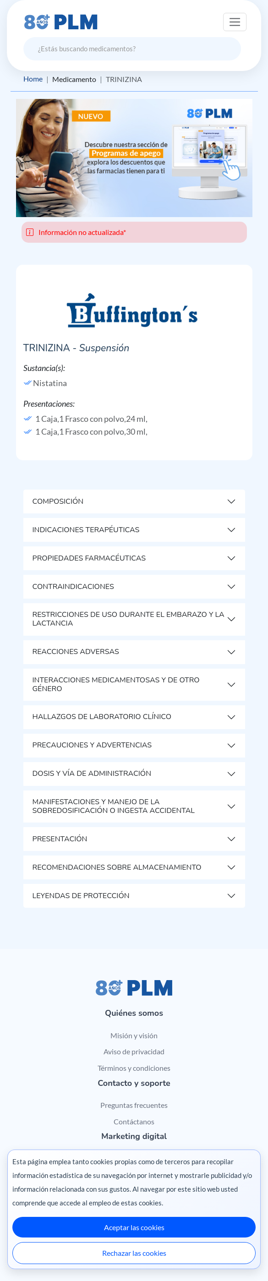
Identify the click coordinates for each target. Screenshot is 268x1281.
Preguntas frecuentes (134, 1105)
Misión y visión (134, 1035)
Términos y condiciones (134, 1067)
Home (33, 79)
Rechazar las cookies (134, 1252)
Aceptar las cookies (134, 1227)
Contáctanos (134, 1121)
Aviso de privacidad (134, 1051)
